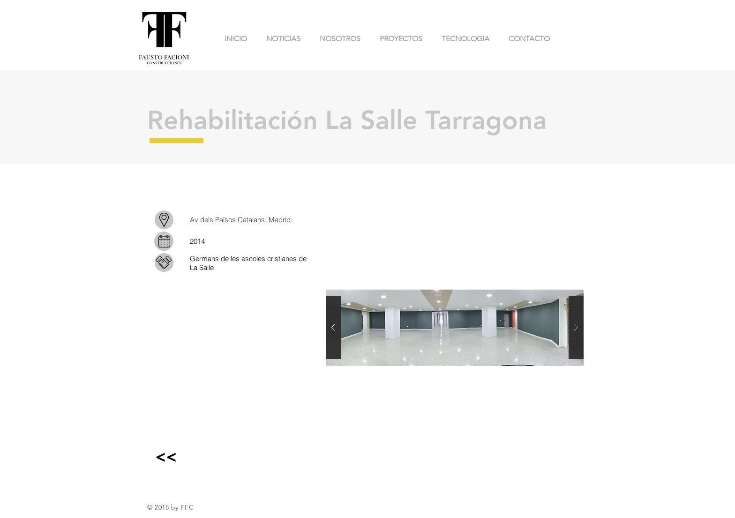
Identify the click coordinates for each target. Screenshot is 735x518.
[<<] (166, 456)
